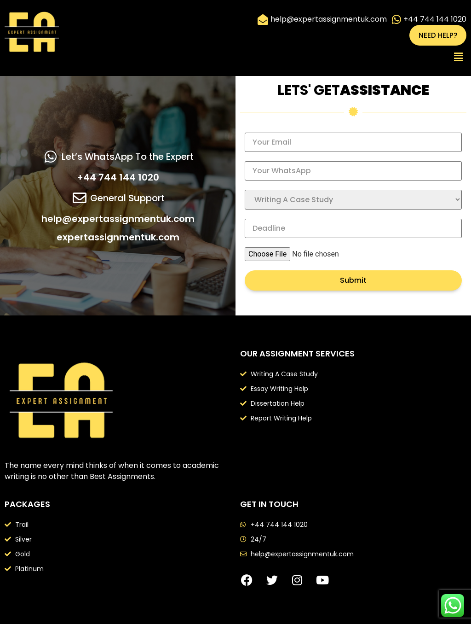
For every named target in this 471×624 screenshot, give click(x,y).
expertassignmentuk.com (118, 237)
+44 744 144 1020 (118, 177)
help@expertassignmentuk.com (118, 218)
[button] (458, 57)
